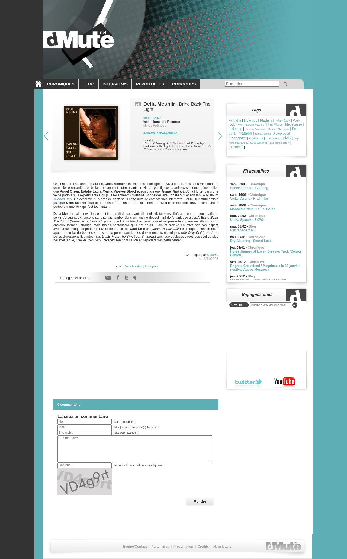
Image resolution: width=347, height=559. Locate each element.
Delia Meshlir (133, 266)
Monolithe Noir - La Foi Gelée (252, 209)
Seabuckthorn (258, 142)
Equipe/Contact (135, 546)
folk (288, 138)
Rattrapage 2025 (242, 230)
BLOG (88, 84)
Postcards (256, 138)
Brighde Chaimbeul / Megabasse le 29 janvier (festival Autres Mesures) (265, 267)
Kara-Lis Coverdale (255, 129)
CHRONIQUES (61, 84)
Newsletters (222, 546)
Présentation (183, 546)
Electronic (236, 147)
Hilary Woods (274, 124)
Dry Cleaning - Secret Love (251, 241)
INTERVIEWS (115, 84)
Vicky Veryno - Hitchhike (249, 198)
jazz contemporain (279, 143)
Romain (212, 255)
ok (295, 305)
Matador (245, 133)
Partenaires (160, 546)
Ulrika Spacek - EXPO (247, 220)
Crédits (203, 546)
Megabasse (293, 124)
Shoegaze (237, 138)
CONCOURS (184, 84)
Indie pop (250, 120)
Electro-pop (274, 138)
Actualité (235, 120)
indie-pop (235, 129)
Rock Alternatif (263, 133)
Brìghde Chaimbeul (278, 129)
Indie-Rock (282, 120)
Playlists (266, 120)
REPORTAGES (150, 84)
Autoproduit (281, 133)
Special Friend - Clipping (249, 188)
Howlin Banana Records (250, 124)
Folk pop (151, 266)
